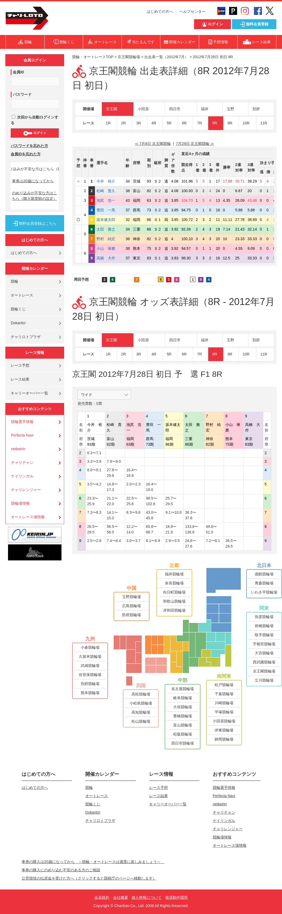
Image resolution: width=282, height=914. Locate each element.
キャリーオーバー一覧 (29, 393)
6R (184, 123)
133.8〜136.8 (191, 529)
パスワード (22, 94)
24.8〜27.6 (190, 543)
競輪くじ (18, 309)
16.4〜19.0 (151, 487)
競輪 (14, 281)
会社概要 (120, 897)
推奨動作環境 (176, 897)
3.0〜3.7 (133, 541)
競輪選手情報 (22, 422)
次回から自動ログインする (34, 120)
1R (108, 123)
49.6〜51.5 (211, 529)
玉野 (230, 109)
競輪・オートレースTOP (92, 57)
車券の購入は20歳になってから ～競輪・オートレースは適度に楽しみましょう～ (93, 862)
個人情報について (146, 897)
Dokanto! (18, 323)
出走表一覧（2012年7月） (166, 57)
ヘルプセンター (192, 11)
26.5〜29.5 (92, 529)
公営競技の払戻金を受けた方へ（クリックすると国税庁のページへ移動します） (89, 878)
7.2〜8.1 (213, 541)
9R (229, 123)
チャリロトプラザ (26, 337)
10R (246, 123)
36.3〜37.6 (190, 515)
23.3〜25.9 (92, 501)
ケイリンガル (22, 476)
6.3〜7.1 (94, 453)
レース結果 (20, 379)
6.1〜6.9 (153, 541)
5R (169, 123)
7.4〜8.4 (114, 541)
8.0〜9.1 (94, 470)
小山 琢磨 (109, 248)
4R (154, 123)
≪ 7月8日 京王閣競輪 (153, 143)
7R (199, 123)
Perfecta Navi (22, 435)
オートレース (22, 295)
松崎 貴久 (109, 191)
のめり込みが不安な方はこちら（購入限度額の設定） (34, 196)
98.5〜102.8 (151, 501)
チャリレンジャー (26, 490)
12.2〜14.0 (131, 529)
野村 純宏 (109, 239)
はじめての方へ (160, 11)
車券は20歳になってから (33, 181)
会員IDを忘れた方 (26, 154)
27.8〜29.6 (112, 473)
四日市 (174, 109)
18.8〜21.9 (170, 529)
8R (214, 123)
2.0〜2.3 (133, 484)
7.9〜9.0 (114, 461)
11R (263, 123)
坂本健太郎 (109, 219)
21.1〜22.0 (112, 501)
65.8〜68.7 (151, 529)
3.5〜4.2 (94, 484)
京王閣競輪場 (129, 57)
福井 (204, 109)
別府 (256, 109)
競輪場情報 (20, 503)
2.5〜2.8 (94, 541)
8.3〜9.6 (133, 512)
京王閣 (111, 109)
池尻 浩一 (109, 200)
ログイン (34, 133)
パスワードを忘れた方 (29, 146)
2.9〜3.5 (172, 541)
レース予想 (20, 365)
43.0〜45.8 (151, 515)
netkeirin (18, 449)
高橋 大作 (109, 258)
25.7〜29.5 (170, 501)
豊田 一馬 (109, 210)
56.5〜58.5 (112, 529)
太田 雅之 (109, 229)
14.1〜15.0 (112, 515)
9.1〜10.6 (173, 512)
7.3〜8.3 (94, 512)
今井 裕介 (109, 181)
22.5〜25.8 (131, 501)
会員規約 (101, 897)
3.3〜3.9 (94, 461)
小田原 (143, 109)
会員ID (18, 72)
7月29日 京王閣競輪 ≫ (195, 143)
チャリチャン (22, 462)
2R (123, 123)
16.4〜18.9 (131, 473)
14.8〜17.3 (112, 487)
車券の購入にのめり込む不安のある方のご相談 (61, 870)
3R (138, 123)
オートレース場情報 (28, 517)
